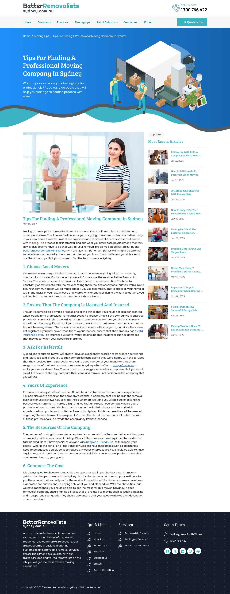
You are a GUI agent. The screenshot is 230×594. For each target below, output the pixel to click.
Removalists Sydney (137, 533)
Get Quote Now (192, 22)
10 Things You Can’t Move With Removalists (185, 192)
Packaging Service (135, 539)
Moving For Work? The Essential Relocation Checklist (183, 231)
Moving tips (80, 22)
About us (61, 22)
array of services (123, 365)
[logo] (51, 8)
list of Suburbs (104, 22)
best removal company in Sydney (44, 250)
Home (27, 22)
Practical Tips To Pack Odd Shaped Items (186, 250)
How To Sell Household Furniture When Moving (185, 172)
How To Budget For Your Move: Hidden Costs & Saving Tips (187, 211)
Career (145, 22)
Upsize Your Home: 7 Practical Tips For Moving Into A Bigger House (185, 269)
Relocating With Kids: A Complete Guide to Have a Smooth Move (185, 153)
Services (42, 22)
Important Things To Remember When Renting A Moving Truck (187, 289)
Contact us (127, 22)
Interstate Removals (137, 545)
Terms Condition (104, 570)
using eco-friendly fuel (100, 442)
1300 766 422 (178, 540)
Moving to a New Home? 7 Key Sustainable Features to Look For (187, 327)
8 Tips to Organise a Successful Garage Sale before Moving (184, 308)
